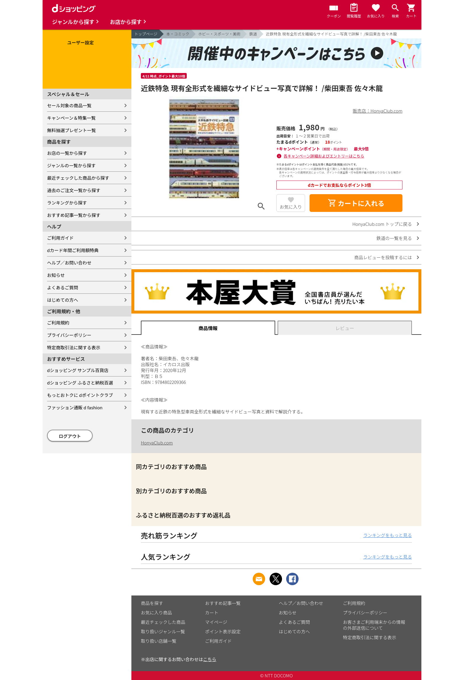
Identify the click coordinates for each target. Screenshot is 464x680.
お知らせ (56, 275)
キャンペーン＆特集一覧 (71, 118)
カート (211, 612)
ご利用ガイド (60, 238)
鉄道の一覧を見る (394, 238)
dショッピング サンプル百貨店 (77, 370)
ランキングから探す (67, 202)
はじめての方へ (62, 300)
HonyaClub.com (157, 442)
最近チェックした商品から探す (78, 178)
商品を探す (152, 603)
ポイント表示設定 (223, 631)
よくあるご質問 (62, 287)
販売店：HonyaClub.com (377, 111)
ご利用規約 (58, 322)
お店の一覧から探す (67, 153)
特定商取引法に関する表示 (73, 347)
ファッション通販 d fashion (74, 407)
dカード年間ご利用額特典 (73, 250)
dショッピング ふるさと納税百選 (80, 382)
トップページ (145, 34)
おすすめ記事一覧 (223, 603)
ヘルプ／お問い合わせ (69, 262)
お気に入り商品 (156, 612)
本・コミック (177, 34)
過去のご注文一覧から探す (73, 190)
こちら (209, 659)
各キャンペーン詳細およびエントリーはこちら (324, 156)
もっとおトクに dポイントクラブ (80, 395)
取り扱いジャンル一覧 (163, 631)
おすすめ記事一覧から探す (73, 215)
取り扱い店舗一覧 (158, 641)
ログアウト (70, 436)
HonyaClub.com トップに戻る (382, 224)
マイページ (216, 622)
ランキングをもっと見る (387, 535)
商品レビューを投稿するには (383, 257)
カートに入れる (356, 203)
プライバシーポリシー (69, 335)
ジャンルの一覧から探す (71, 165)
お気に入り (291, 207)
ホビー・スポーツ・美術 (219, 34)
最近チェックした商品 (163, 622)
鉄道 (253, 34)
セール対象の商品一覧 (69, 105)
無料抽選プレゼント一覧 (71, 130)
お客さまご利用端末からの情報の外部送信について (374, 625)
